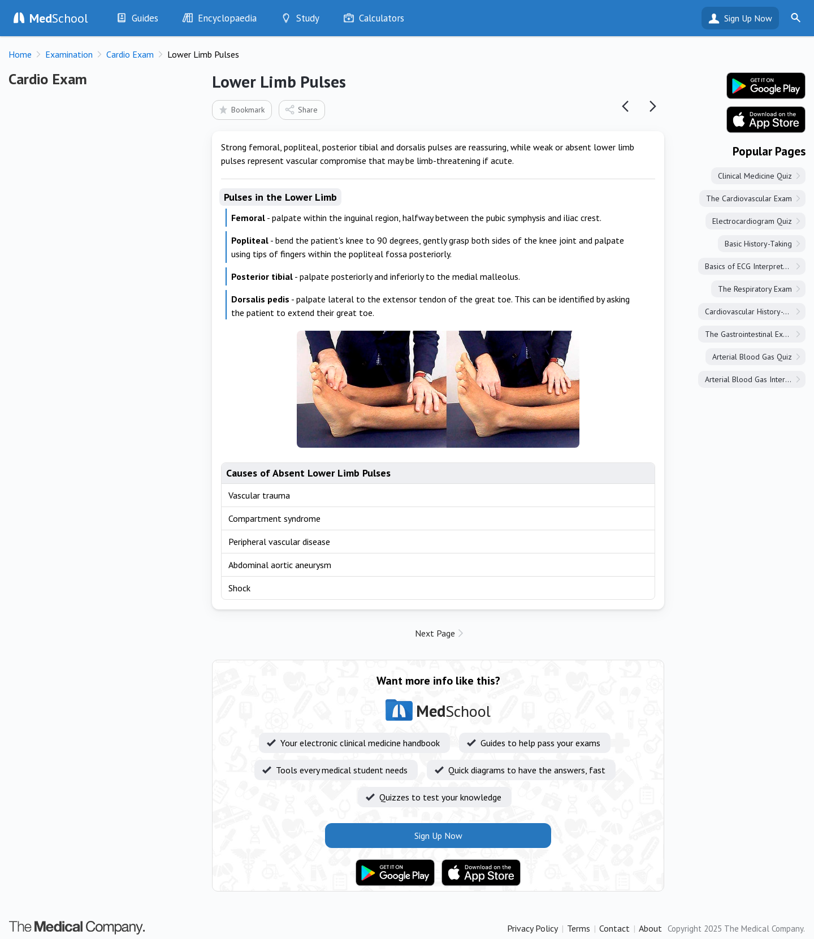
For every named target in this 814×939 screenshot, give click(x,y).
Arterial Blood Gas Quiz (752, 357)
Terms (578, 928)
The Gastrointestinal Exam (749, 334)
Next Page (435, 633)
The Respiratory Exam (755, 289)
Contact (614, 928)
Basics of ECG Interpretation (752, 266)
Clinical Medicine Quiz (755, 176)
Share (301, 109)
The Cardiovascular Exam (749, 198)
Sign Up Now (748, 18)
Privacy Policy (532, 928)
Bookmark (241, 109)
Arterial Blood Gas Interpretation (755, 379)
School (58, 18)
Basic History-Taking (758, 244)
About (650, 928)
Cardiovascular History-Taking (755, 311)
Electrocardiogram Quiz (752, 221)
